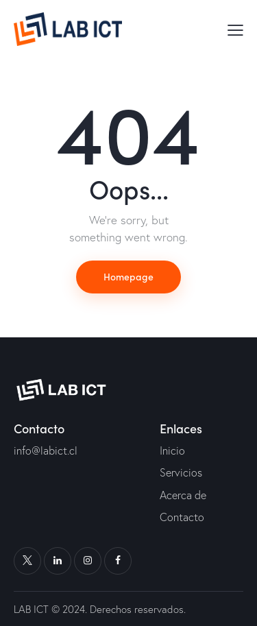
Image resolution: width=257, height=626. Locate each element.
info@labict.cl (45, 450)
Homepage (128, 276)
